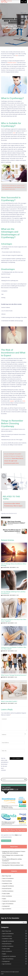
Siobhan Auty (8, 31)
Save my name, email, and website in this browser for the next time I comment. (4, 764)
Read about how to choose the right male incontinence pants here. (13, 461)
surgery (12, 401)
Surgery (6, 20)
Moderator (4, 623)
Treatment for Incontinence (17, 20)
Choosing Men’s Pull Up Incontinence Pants (12, 865)
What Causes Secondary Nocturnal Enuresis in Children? (17, 523)
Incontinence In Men (20, 18)
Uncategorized (5, 906)
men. (24, 401)
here (16, 835)
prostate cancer (6, 517)
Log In (2, 973)
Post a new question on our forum (11, 187)
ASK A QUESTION (6, 840)
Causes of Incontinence (8, 18)
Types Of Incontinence (14, 22)
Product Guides (6, 893)
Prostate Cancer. (12, 62)
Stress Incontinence (7, 896)
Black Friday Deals (6, 876)
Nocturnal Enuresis (6, 888)
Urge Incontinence (6, 908)
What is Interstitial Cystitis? (9, 701)
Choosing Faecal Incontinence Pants (11, 863)
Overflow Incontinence (7, 891)
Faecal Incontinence (7, 881)
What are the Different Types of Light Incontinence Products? (11, 531)
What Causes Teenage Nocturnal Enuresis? (14, 675)
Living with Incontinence (8, 886)
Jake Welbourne (5, 567)
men (17, 55)
